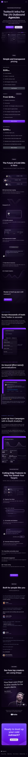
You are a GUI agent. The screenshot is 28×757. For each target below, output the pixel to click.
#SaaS (7, 597)
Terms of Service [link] (15, 753)
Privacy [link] (2, 753)
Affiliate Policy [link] (9, 753)
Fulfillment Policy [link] (22, 753)
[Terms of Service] (15, 754)
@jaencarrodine (6, 611)
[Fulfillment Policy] (22, 754)
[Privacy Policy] (3, 754)
